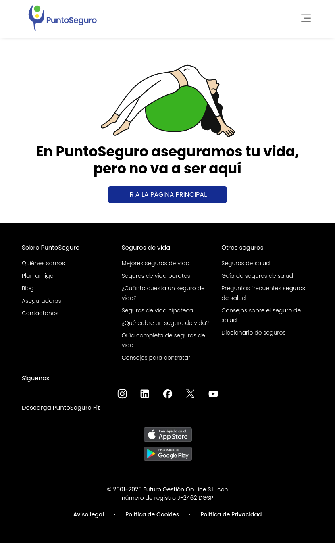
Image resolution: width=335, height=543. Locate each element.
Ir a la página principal (167, 194)
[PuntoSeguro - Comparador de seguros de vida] (62, 17)
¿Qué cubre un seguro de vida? (165, 323)
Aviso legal (88, 514)
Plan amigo (38, 276)
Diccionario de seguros (253, 333)
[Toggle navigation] (303, 17)
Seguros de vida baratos (156, 276)
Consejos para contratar (156, 358)
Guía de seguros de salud (257, 276)
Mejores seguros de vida (155, 263)
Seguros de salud (245, 263)
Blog (28, 288)
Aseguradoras (41, 301)
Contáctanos (40, 313)
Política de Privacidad (231, 514)
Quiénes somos (43, 263)
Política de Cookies (152, 514)
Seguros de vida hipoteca (158, 310)
